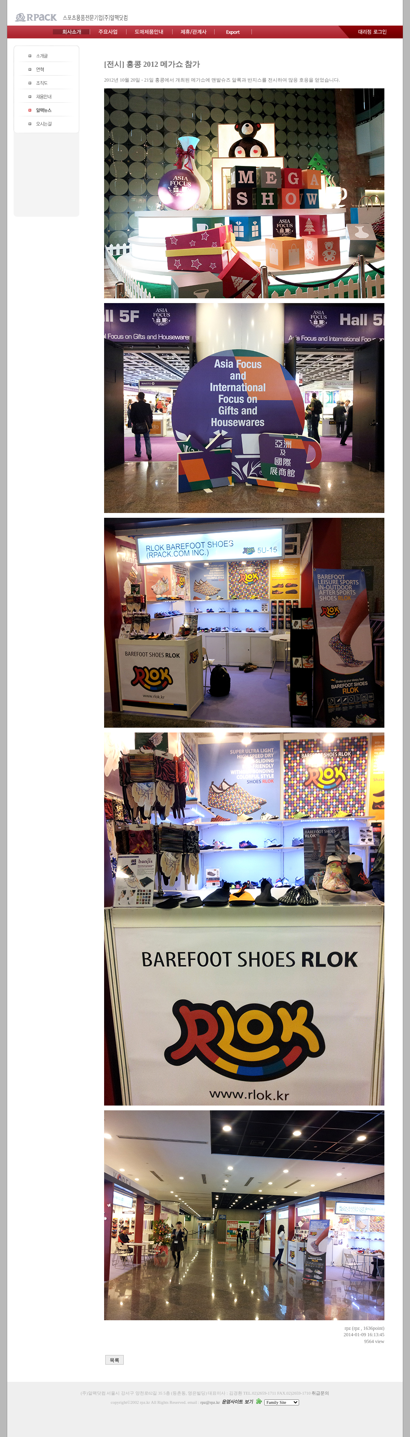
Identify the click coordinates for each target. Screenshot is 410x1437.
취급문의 (320, 1393)
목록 (114, 1360)
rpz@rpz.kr (210, 1402)
